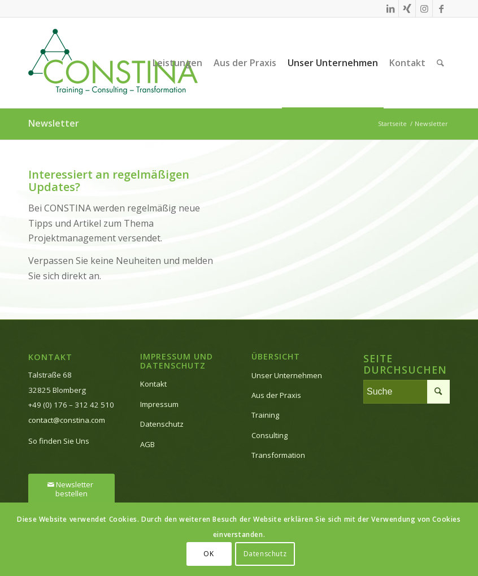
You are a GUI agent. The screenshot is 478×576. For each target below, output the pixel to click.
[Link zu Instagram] (424, 8)
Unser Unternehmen (286, 375)
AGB (147, 444)
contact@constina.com (66, 420)
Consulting (269, 435)
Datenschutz (162, 424)
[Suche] (440, 63)
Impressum (159, 404)
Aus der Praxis (276, 395)
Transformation (278, 455)
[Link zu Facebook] (441, 8)
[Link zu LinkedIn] (390, 8)
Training (265, 415)
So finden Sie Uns (58, 441)
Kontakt (153, 384)
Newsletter (53, 123)
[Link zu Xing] (407, 8)
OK (208, 553)
